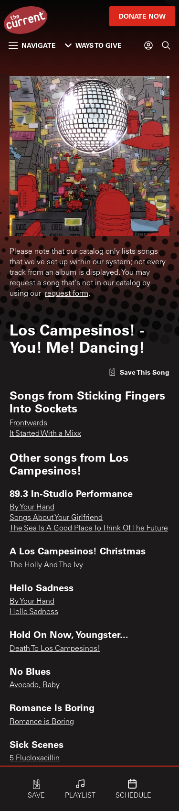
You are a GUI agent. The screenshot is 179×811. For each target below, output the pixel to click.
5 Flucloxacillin (35, 758)
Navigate (32, 45)
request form (66, 294)
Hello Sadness (34, 612)
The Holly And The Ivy (46, 565)
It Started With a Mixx (45, 434)
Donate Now (142, 16)
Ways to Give (93, 45)
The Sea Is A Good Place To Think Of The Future (89, 528)
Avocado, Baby (35, 685)
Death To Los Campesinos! (55, 649)
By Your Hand (32, 507)
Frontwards (28, 423)
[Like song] (138, 372)
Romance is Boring (42, 722)
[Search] (166, 45)
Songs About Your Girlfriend (56, 518)
